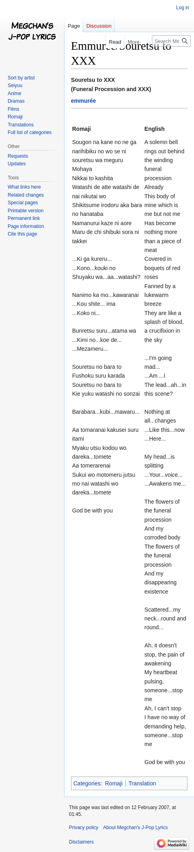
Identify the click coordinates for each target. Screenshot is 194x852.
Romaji (114, 783)
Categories (87, 783)
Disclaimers (81, 842)
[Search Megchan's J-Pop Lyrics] (171, 41)
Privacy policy (83, 827)
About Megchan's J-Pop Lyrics (135, 827)
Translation (142, 783)
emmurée (83, 101)
